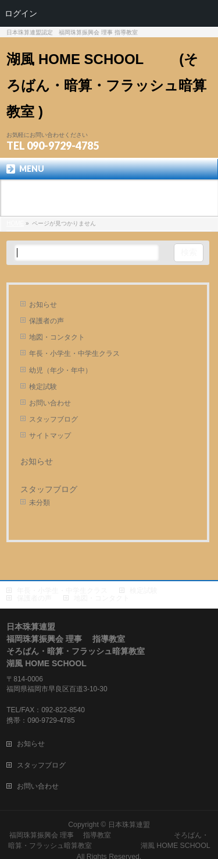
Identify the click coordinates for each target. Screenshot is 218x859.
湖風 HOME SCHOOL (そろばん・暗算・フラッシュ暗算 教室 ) (106, 85)
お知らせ (43, 305)
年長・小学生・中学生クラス (74, 353)
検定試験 (43, 387)
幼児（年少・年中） (60, 370)
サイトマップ (50, 436)
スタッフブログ (53, 419)
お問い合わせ (50, 403)
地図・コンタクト (57, 337)
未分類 (39, 503)
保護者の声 (46, 321)
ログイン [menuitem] (21, 13)
